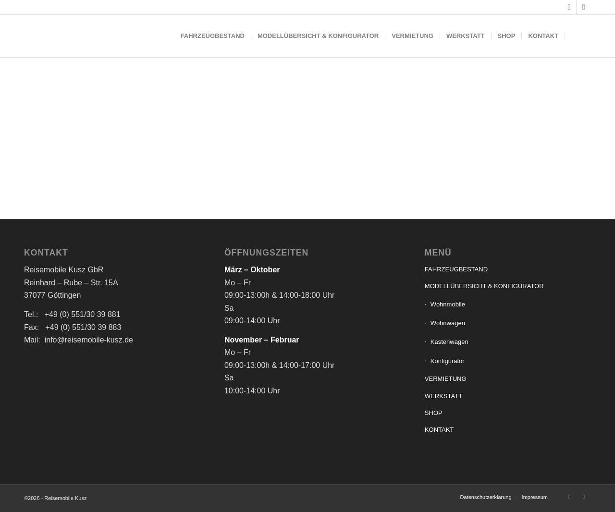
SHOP (434, 412)
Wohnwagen (447, 323)
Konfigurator (447, 361)
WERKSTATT (443, 396)
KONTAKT (439, 429)
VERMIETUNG (446, 378)
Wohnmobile (447, 304)
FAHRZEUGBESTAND (456, 269)
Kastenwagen (449, 341)
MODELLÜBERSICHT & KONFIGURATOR (484, 286)
